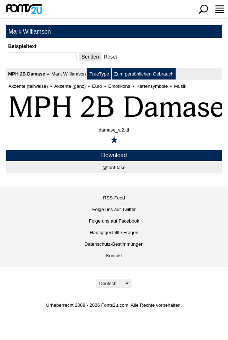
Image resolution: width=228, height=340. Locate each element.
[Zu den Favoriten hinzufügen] (114, 139)
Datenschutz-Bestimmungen (114, 244)
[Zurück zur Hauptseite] (24, 9)
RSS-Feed (114, 198)
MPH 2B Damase (26, 74)
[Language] (114, 283)
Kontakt (114, 255)
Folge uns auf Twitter (113, 209)
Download (114, 155)
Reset (110, 57)
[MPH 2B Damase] (114, 106)
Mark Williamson (68, 74)
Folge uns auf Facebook (114, 221)
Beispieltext (22, 46)
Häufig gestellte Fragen (114, 232)
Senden (90, 57)
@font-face (114, 167)
